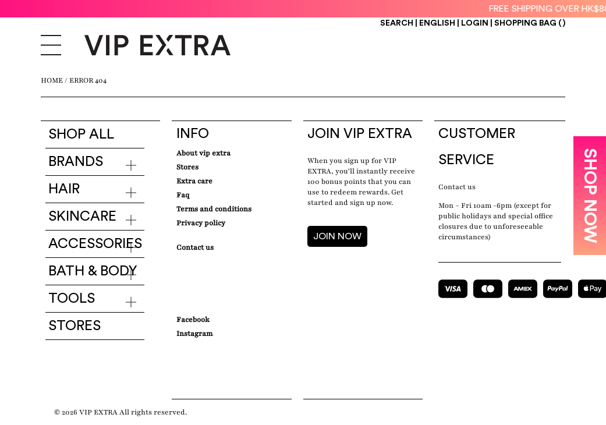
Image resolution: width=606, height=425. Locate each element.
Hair (64, 189)
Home (52, 80)
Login (474, 23)
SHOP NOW (589, 195)
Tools (71, 299)
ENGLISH (438, 23)
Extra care (194, 181)
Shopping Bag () (529, 23)
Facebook (193, 319)
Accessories (95, 244)
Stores (74, 326)
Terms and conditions (213, 209)
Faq (182, 195)
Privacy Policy (200, 223)
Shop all (81, 134)
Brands (75, 162)
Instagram (194, 333)
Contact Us (195, 247)
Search (396, 23)
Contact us (457, 187)
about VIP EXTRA (203, 153)
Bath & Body (92, 271)
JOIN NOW (337, 236)
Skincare (82, 217)
